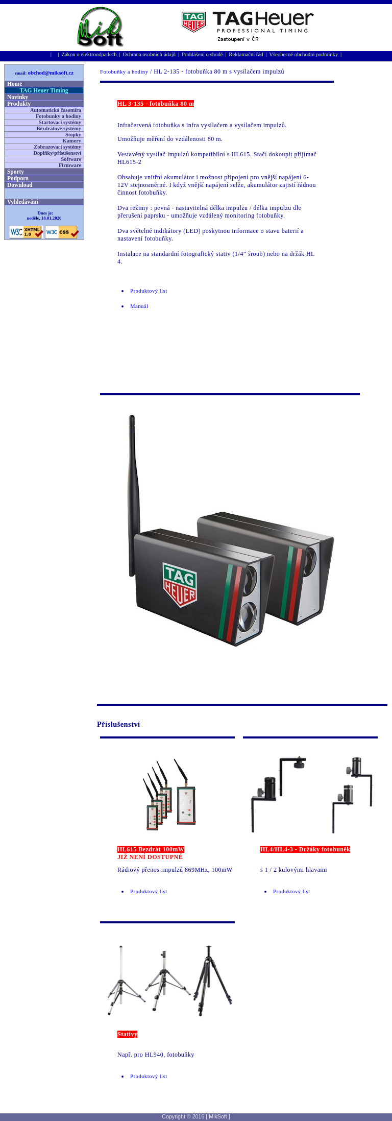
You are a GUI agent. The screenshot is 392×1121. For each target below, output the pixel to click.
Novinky (17, 97)
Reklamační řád (246, 54)
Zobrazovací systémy (57, 147)
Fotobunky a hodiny (58, 116)
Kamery (72, 141)
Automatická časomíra (55, 110)
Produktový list (148, 291)
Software (71, 159)
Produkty (19, 104)
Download (20, 185)
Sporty (15, 172)
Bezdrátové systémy (59, 128)
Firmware (70, 165)
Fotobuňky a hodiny (124, 72)
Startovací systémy (60, 122)
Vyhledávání (22, 202)
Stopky (73, 134)
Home (14, 84)
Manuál (139, 306)
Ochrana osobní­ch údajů (149, 54)
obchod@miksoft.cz (51, 73)
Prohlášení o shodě (202, 54)
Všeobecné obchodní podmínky (303, 54)
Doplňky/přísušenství (57, 153)
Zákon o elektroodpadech (88, 54)
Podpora (18, 178)
